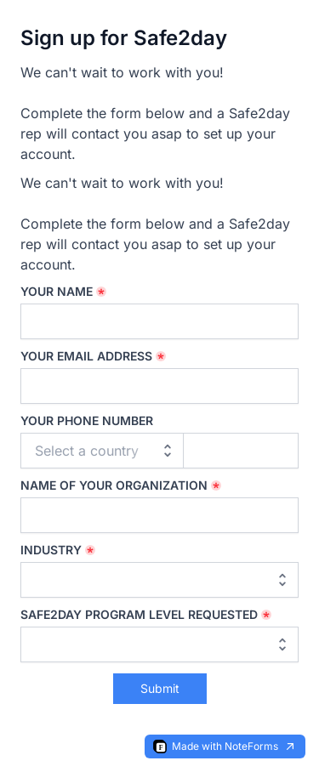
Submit (159, 688)
